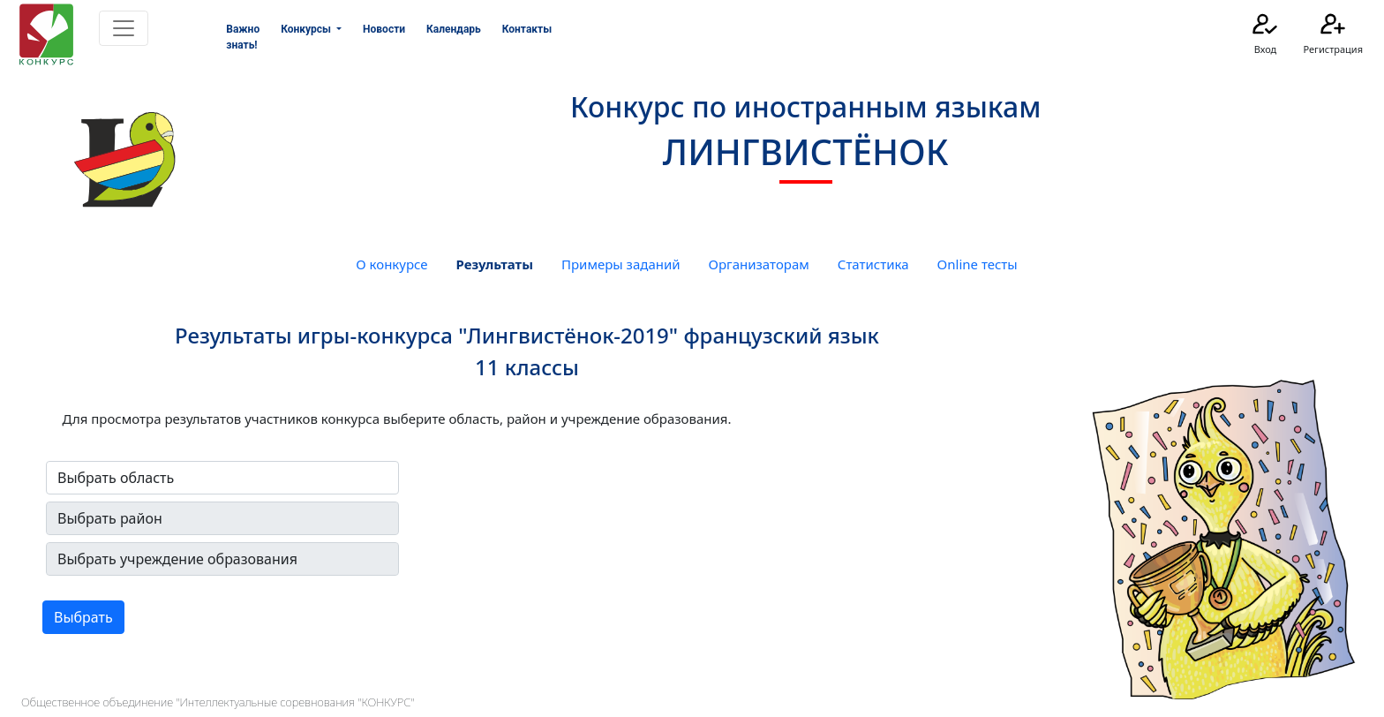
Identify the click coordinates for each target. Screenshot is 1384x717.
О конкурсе (391, 264)
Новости (384, 29)
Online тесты (977, 264)
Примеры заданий (621, 264)
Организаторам (759, 264)
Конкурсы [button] (307, 29)
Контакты (527, 29)
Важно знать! (243, 37)
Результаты (494, 264)
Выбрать (83, 617)
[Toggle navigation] (123, 28)
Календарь (453, 29)
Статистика (873, 264)
